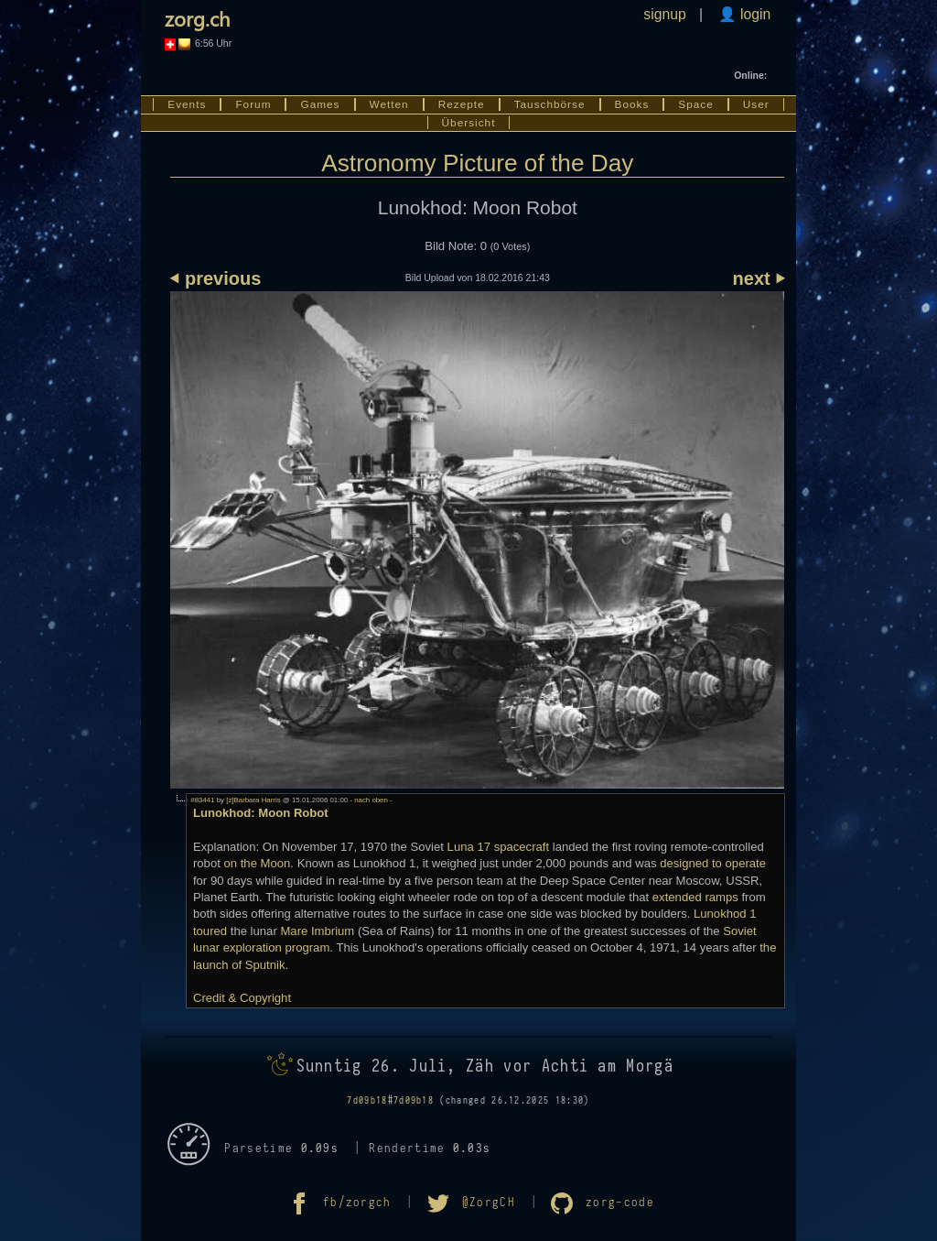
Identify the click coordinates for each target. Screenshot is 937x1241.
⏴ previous (215, 278)
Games (319, 104)
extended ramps (695, 897)
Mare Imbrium (317, 931)
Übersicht (469, 122)
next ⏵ (759, 278)
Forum (253, 104)
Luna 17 (468, 847)
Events (186, 104)
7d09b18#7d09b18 (390, 1100)
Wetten (389, 104)
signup (664, 14)
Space (695, 104)
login (754, 14)
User (756, 104)
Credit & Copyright (242, 998)
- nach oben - (370, 800)
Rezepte (461, 104)
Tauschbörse (550, 104)
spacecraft (521, 847)
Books (632, 104)
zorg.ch (197, 18)
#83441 (202, 800)
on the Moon (256, 863)
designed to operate (713, 863)
